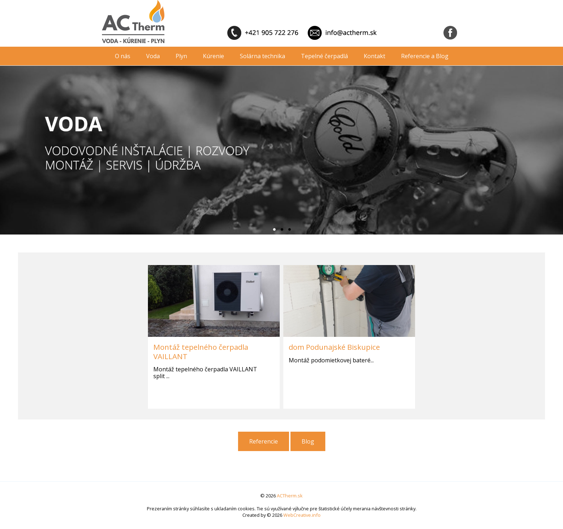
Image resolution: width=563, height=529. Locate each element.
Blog (308, 441)
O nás (122, 56)
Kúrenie (213, 56)
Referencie (263, 441)
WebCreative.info (302, 515)
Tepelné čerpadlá (324, 56)
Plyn (181, 56)
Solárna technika (262, 56)
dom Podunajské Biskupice (334, 347)
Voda (153, 56)
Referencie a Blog (424, 56)
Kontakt (374, 56)
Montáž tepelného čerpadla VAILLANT (200, 351)
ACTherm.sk (290, 495)
